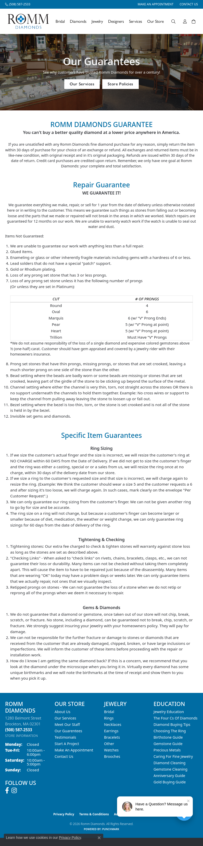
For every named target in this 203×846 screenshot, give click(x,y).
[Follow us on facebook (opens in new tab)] (7, 790)
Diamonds (78, 21)
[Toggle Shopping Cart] (193, 21)
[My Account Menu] (185, 21)
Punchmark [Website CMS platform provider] (110, 829)
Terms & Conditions (94, 814)
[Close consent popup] (99, 837)
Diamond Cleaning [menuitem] (169, 762)
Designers (116, 21)
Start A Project (67, 743)
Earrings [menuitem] (111, 730)
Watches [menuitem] (111, 750)
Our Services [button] (82, 84)
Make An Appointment (74, 750)
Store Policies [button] (120, 84)
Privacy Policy (63, 814)
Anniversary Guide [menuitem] (169, 775)
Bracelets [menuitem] (112, 737)
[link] (17, 4)
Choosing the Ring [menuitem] (170, 730)
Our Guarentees (68, 730)
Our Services (65, 718)
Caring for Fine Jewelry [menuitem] (173, 756)
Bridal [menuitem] (109, 711)
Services (135, 21)
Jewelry (97, 21)
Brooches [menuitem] (112, 756)
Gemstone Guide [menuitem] (168, 743)
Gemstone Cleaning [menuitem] (170, 769)
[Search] (173, 21)
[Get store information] (21, 736)
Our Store (155, 21)
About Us (62, 711)
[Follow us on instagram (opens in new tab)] (14, 790)
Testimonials (65, 737)
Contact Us (64, 756)
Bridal (60, 21)
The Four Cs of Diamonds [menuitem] (175, 718)
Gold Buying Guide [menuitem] (170, 782)
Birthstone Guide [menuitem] (168, 737)
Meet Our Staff (67, 724)
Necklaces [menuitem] (112, 724)
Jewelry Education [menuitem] (169, 711)
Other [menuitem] (109, 743)
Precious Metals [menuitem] (167, 750)
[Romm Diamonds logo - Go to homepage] (29, 21)
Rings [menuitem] (108, 718)
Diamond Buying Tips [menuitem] (172, 724)
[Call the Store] (18, 729)
